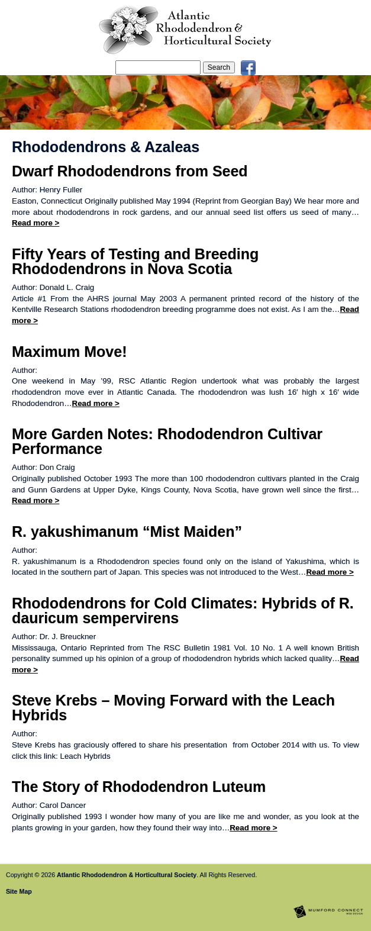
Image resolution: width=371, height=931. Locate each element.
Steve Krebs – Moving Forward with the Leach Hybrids (173, 707)
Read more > (35, 222)
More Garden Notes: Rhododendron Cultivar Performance (167, 441)
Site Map (19, 891)
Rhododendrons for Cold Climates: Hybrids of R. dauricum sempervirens (183, 610)
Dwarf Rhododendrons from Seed (130, 171)
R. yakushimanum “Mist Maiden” (127, 531)
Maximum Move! (69, 351)
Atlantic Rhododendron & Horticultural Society (126, 874)
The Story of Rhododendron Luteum (139, 786)
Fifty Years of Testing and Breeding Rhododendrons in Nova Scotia (135, 261)
